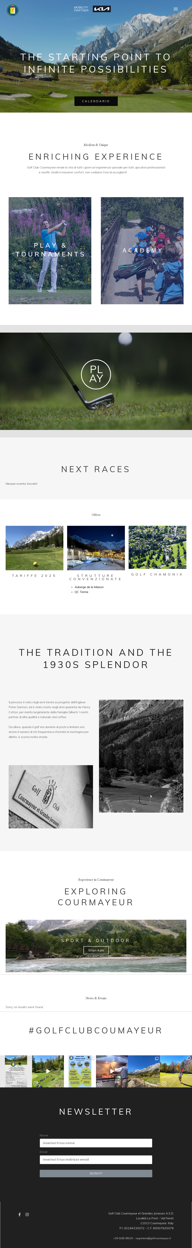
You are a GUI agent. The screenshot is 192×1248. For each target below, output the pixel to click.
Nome (44, 1135)
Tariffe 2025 (34, 575)
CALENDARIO (96, 101)
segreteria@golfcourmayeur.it (153, 1238)
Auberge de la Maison (89, 587)
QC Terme (81, 592)
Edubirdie (147, 172)
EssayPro (134, 172)
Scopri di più (96, 950)
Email (43, 1152)
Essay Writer (31, 742)
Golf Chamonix (157, 574)
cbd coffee (59, 717)
